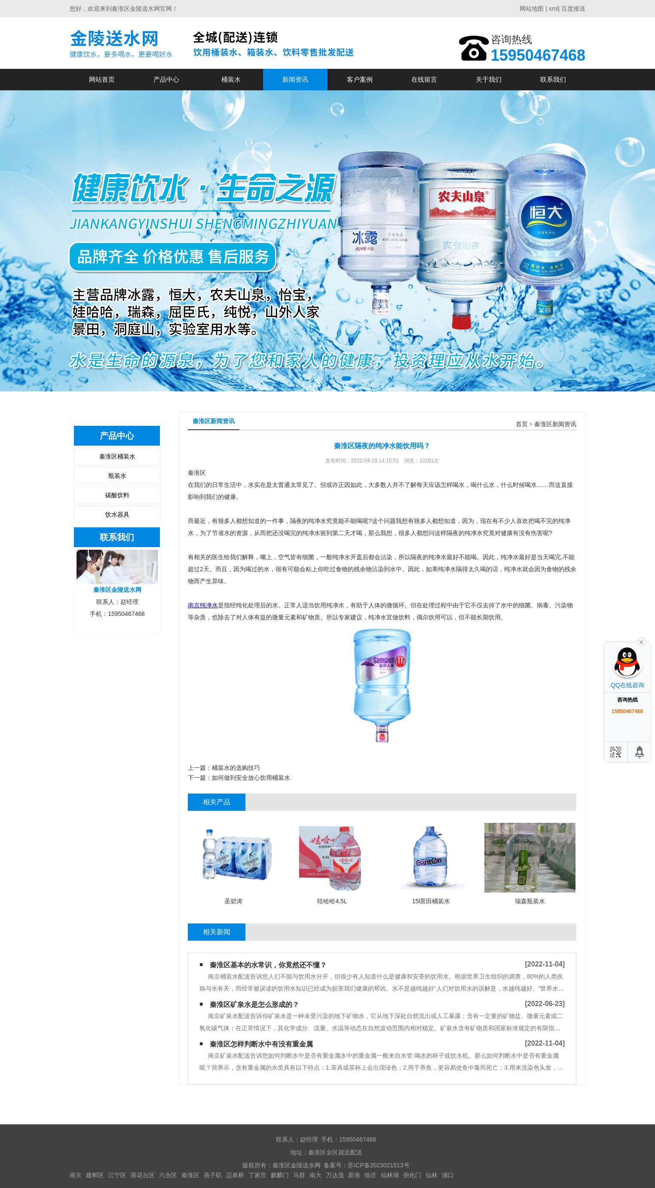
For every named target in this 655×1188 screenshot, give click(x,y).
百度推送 (573, 8)
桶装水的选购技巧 (236, 767)
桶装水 (231, 79)
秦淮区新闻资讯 (555, 424)
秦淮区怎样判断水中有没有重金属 (261, 1044)
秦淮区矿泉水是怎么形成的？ (254, 1004)
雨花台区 (143, 1175)
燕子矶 (213, 1175)
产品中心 (166, 79)
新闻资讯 (295, 79)
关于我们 (489, 79)
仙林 (431, 1175)
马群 (299, 1175)
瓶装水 (117, 475)
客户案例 (360, 79)
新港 (354, 1175)
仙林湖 (390, 1175)
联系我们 (553, 79)
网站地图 (532, 8)
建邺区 (95, 1175)
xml (553, 8)
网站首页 (102, 79)
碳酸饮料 (117, 495)
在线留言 (424, 79)
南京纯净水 (203, 605)
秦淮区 (190, 1175)
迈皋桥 (235, 1175)
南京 (76, 1175)
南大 (315, 1175)
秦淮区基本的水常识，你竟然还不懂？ (268, 965)
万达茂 (335, 1175)
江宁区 (117, 1175)
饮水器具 (117, 514)
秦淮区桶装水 (117, 456)
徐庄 (370, 1175)
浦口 (448, 1175)
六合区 (168, 1175)
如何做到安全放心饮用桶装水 (251, 777)
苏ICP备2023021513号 (378, 1165)
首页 (522, 424)
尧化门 (412, 1175)
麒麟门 (280, 1175)
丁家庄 (257, 1175)
